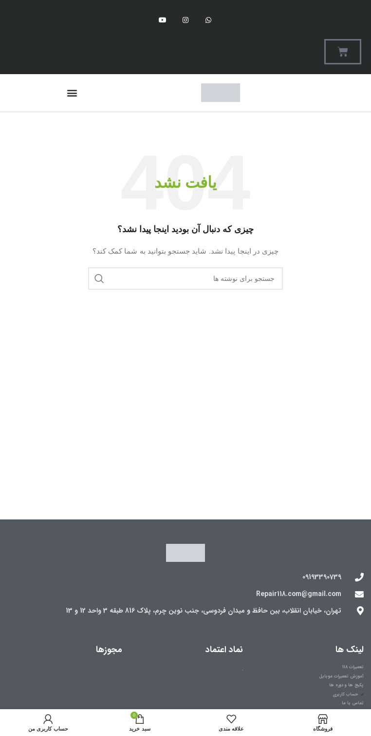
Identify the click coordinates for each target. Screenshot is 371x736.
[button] (72, 93)
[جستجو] (185, 278)
